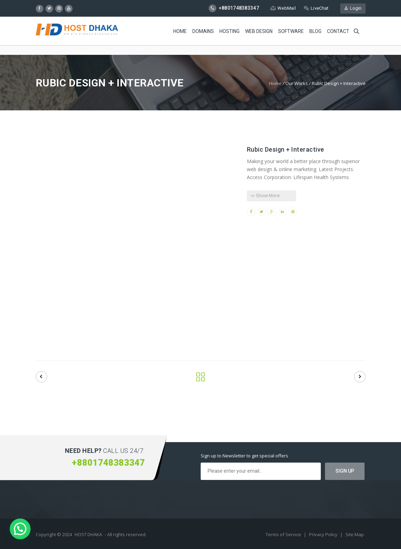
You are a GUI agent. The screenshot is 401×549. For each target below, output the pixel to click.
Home (180, 31)
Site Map (354, 534)
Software (291, 31)
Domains (203, 31)
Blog (315, 31)
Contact (338, 31)
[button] (20, 528)
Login (352, 8)
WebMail (283, 8)
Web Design (259, 31)
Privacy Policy (324, 534)
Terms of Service (284, 534)
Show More (265, 195)
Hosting (229, 31)
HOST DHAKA (88, 534)
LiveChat (316, 8)
